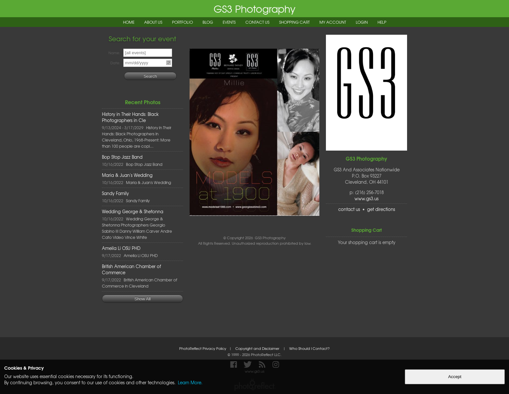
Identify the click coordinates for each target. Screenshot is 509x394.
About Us (153, 22)
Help (382, 22)
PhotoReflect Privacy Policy (202, 348)
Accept (454, 376)
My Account (332, 22)
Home (128, 22)
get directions (381, 209)
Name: (114, 52)
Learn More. (190, 382)
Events (229, 22)
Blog (208, 22)
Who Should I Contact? (309, 348)
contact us (349, 209)
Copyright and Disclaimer (257, 348)
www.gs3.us (366, 198)
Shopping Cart (294, 22)
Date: (115, 63)
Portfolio (182, 22)
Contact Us (257, 22)
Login (362, 22)
